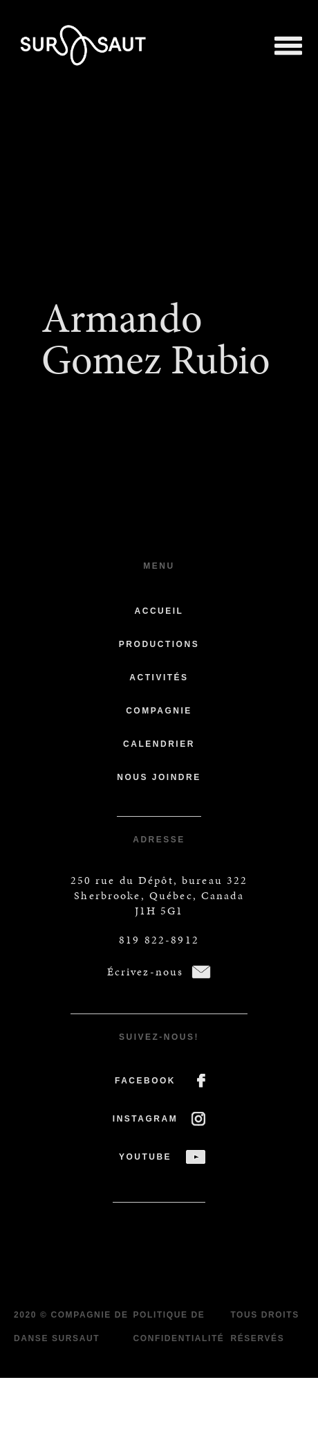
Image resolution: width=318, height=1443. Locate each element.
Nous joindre (158, 777)
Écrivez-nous (145, 972)
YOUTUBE (145, 1157)
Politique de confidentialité (178, 1326)
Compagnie (159, 711)
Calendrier (159, 744)
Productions (159, 644)
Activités (158, 677)
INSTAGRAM (145, 1119)
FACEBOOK (145, 1081)
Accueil (159, 611)
